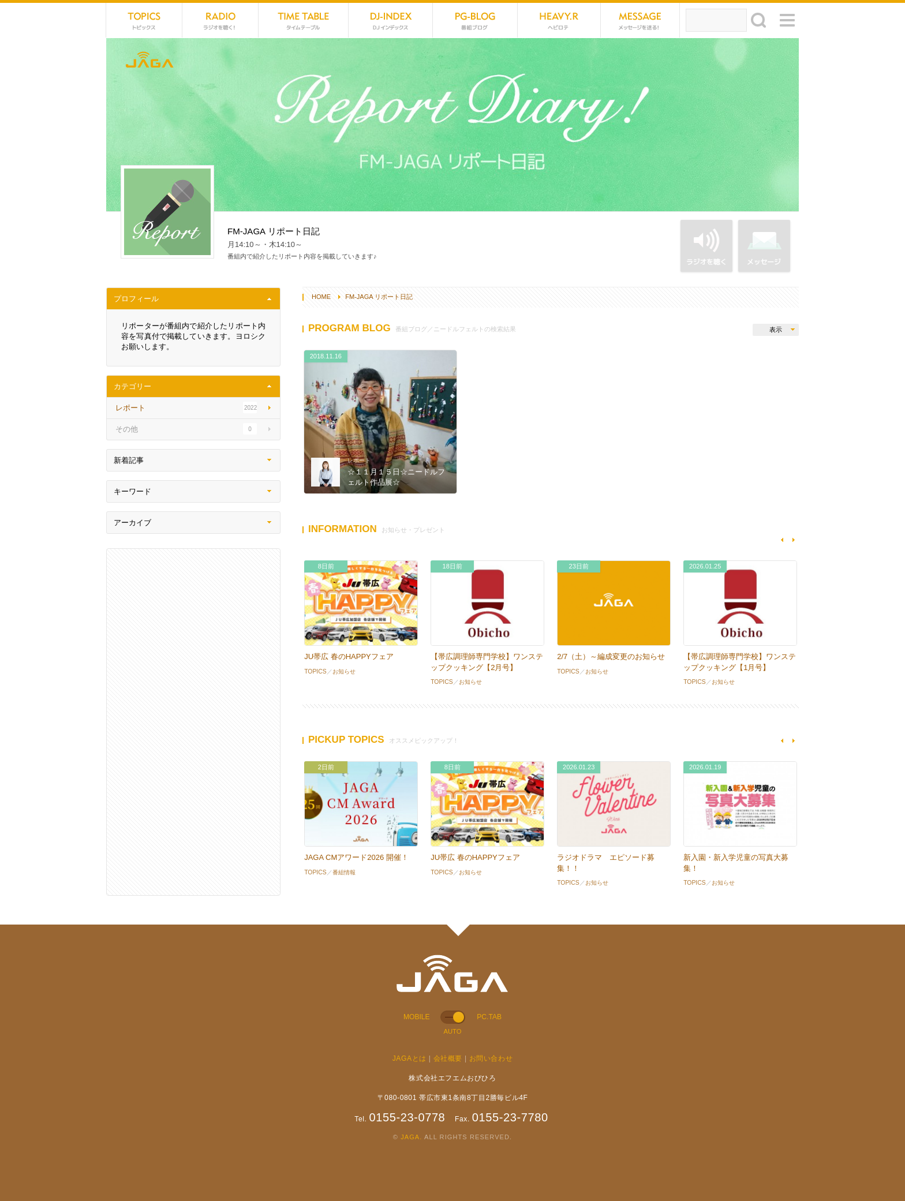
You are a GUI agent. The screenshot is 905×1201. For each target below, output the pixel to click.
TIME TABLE (304, 20)
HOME (321, 296)
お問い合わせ (491, 1058)
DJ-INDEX (391, 20)
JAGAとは (409, 1058)
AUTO (452, 1031)
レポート (359, 460)
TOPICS (144, 20)
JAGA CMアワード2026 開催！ (356, 857)
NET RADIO (220, 20)
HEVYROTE (559, 20)
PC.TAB (489, 1017)
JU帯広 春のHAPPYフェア (349, 656)
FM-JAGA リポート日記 (379, 296)
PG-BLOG (475, 20)
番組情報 (344, 872)
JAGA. (411, 1136)
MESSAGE (640, 20)
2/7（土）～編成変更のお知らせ (611, 656)
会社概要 (447, 1058)
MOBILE (416, 1017)
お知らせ (344, 671)
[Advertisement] (193, 722)
